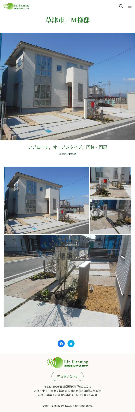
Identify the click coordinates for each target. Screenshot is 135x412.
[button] (67, 376)
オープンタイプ (67, 147)
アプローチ (38, 147)
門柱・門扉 (96, 147)
